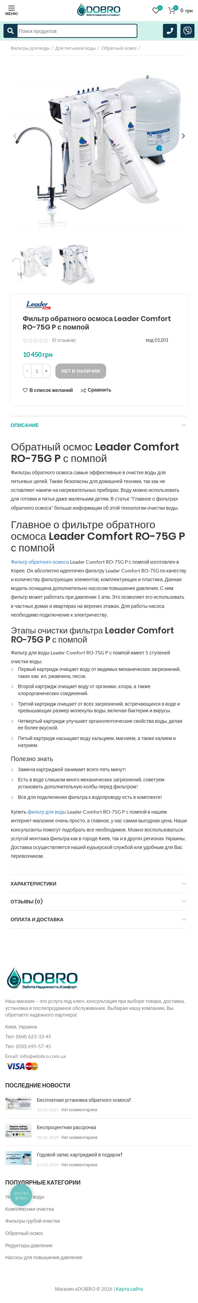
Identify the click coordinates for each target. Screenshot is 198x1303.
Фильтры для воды (30, 48)
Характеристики (33, 883)
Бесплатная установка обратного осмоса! (84, 1100)
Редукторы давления (29, 1245)
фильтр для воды (46, 812)
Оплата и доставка (37, 919)
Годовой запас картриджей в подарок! (79, 1154)
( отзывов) (64, 340)
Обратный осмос (119, 48)
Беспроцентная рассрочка (66, 1127)
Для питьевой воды (75, 48)
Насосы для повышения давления (43, 1257)
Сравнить (99, 390)
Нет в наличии (80, 371)
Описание (25, 425)
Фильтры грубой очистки (32, 1221)
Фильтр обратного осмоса (40, 562)
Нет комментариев (79, 1109)
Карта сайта (129, 1289)
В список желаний (51, 390)
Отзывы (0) (27, 901)
